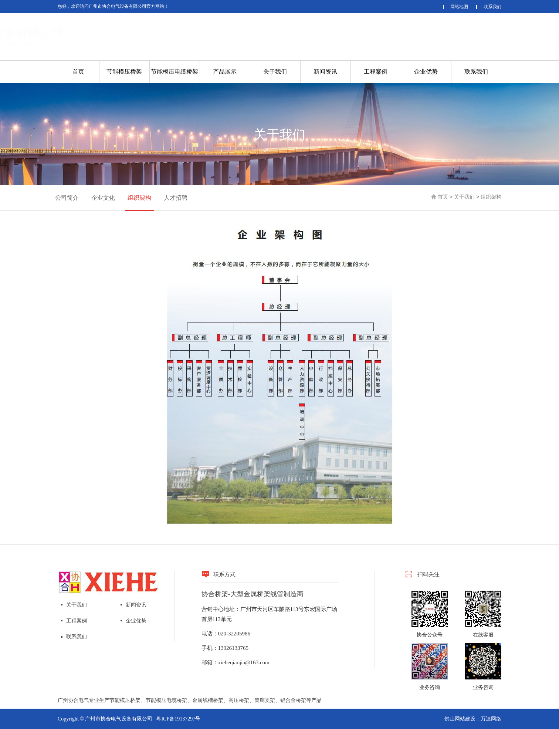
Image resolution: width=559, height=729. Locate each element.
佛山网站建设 (459, 719)
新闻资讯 (325, 71)
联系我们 (492, 6)
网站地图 (459, 6)
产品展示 (225, 71)
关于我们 (275, 71)
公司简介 (67, 198)
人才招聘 (175, 198)
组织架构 (139, 198)
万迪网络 (491, 719)
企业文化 (103, 198)
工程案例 (375, 71)
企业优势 (426, 71)
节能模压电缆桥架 (174, 71)
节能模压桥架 (124, 71)
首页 (78, 71)
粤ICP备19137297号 (178, 719)
